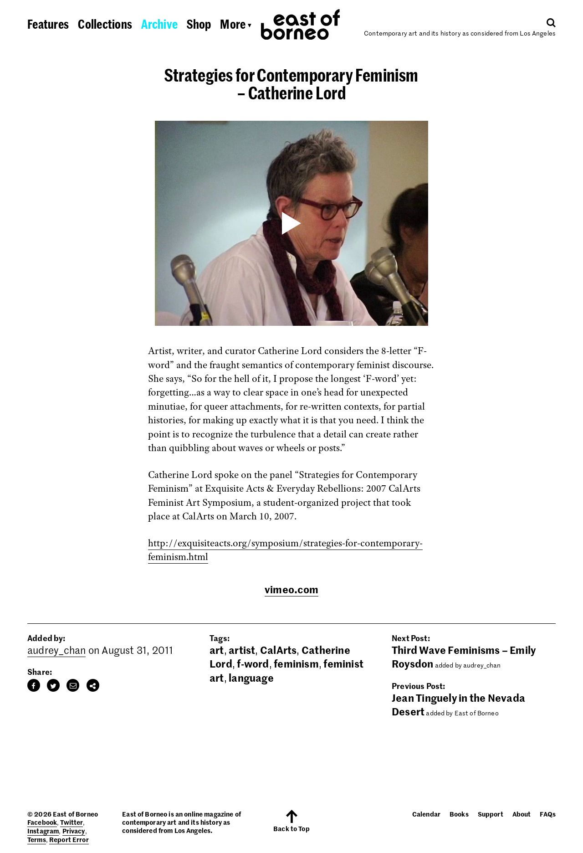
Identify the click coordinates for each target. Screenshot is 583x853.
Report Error (69, 839)
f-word (253, 663)
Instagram (43, 830)
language (251, 677)
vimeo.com (291, 589)
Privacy (73, 830)
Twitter (71, 822)
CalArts (278, 650)
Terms (36, 839)
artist (242, 650)
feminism (296, 663)
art (217, 650)
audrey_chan (56, 650)
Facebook (42, 822)
